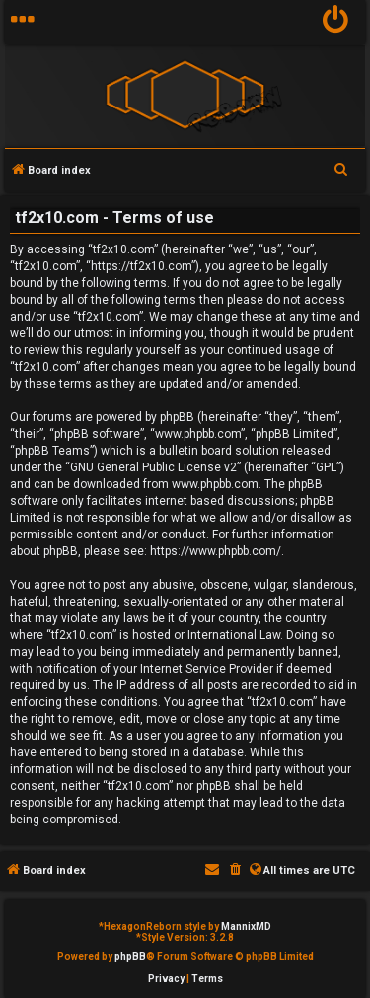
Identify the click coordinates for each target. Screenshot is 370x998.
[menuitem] (336, 22)
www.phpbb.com (215, 484)
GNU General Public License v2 (153, 467)
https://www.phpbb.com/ (215, 551)
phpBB (130, 956)
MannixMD (246, 926)
